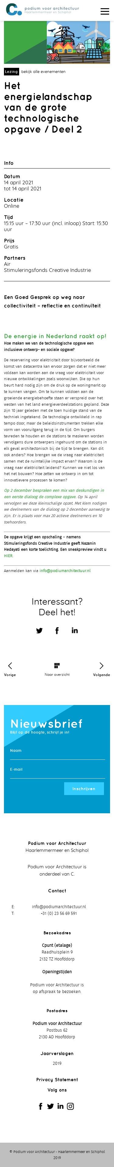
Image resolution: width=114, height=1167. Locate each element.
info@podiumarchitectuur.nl (65, 571)
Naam (16, 750)
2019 (57, 1063)
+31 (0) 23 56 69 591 (59, 914)
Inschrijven (83, 788)
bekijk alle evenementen (43, 72)
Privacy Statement (57, 1079)
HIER (8, 556)
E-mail (16, 769)
